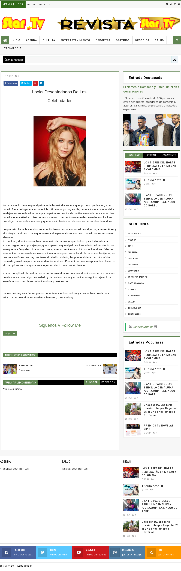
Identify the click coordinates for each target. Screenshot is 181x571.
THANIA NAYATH (154, 179)
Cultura (49, 40)
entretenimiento (137, 277)
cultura (133, 252)
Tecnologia (12, 48)
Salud (159, 40)
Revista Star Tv (143, 327)
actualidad (134, 233)
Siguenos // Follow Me (60, 325)
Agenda (31, 40)
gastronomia (136, 283)
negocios (133, 289)
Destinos (123, 40)
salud (131, 301)
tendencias (134, 314)
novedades (134, 295)
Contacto (44, 5)
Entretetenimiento (75, 40)
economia (133, 270)
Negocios (142, 40)
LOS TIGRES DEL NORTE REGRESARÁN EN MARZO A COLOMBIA (160, 166)
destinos (133, 264)
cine (130, 246)
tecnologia (134, 308)
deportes (133, 258)
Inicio (31, 5)
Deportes (103, 40)
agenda (132, 239)
